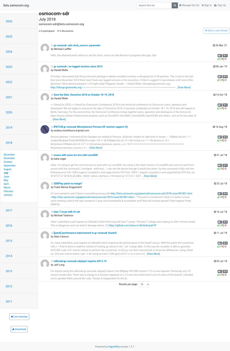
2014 (9, 256)
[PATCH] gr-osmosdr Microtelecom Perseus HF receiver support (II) (89, 126)
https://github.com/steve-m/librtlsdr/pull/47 (132, 225)
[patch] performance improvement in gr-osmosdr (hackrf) (84, 232)
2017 (9, 210)
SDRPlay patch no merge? (66, 183)
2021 (9, 97)
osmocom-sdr (54, 13)
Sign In (207, 5)
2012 (9, 286)
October (8, 161)
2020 (9, 112)
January (8, 194)
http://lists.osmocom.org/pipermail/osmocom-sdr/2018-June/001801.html (151, 193)
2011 (9, 301)
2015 (9, 240)
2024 (9, 51)
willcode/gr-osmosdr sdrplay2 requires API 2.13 (79, 261)
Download (19, 329)
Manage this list (189, 5)
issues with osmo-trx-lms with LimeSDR (74, 155)
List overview (19, 316)
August (7, 169)
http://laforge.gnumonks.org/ (66, 87)
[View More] (184, 87)
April (6, 183)
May (6, 180)
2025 (9, 36)
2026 (9, 21)
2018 (9, 142)
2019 (9, 127)
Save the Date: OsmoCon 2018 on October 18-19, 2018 (82, 94)
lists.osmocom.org (16, 5)
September (10, 165)
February (8, 191)
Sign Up (220, 5)
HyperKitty (114, 346)
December (9, 154)
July (6, 172)
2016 (9, 225)
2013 (9, 271)
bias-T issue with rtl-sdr (65, 211)
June (6, 176)
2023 (9, 67)
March (7, 187)
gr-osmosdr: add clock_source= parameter (76, 45)
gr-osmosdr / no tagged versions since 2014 (77, 66)
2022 (9, 82)
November (9, 158)
